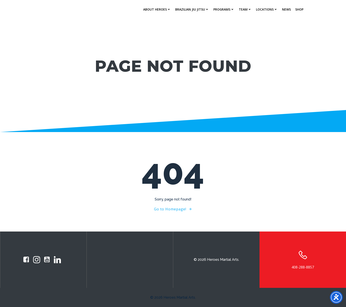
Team (245, 9)
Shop (299, 9)
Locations (267, 9)
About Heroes (157, 9)
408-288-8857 (302, 267)
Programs (223, 9)
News (286, 9)
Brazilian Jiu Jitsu (192, 9)
